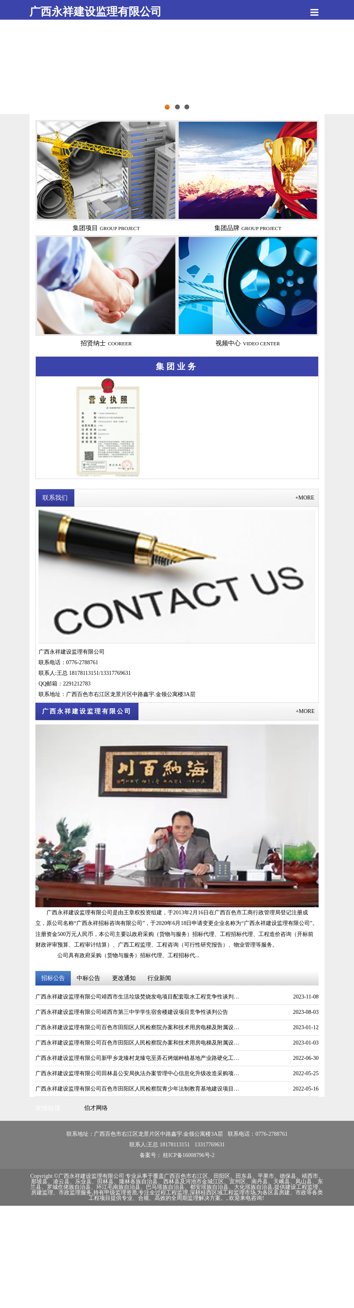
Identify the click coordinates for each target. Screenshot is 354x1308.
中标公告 (88, 978)
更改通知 (124, 978)
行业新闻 (159, 978)
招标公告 (53, 978)
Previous (25, 72)
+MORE (304, 498)
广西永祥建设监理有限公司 (96, 12)
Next (328, 72)
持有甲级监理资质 (115, 1193)
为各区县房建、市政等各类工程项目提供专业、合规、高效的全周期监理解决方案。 (205, 1195)
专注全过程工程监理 (163, 1193)
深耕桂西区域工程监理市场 (223, 1193)
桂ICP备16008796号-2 (188, 1155)
